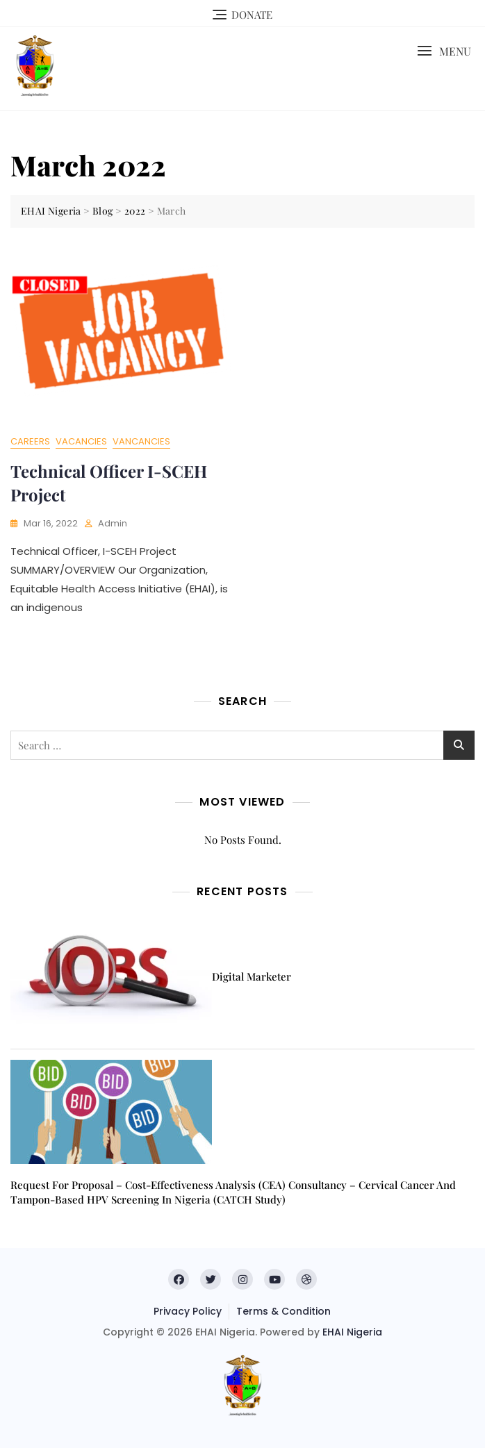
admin (112, 523)
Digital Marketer (251, 976)
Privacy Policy (188, 1311)
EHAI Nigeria (352, 1332)
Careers (30, 441)
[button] (444, 51)
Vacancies (81, 441)
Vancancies (141, 441)
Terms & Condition (283, 1311)
